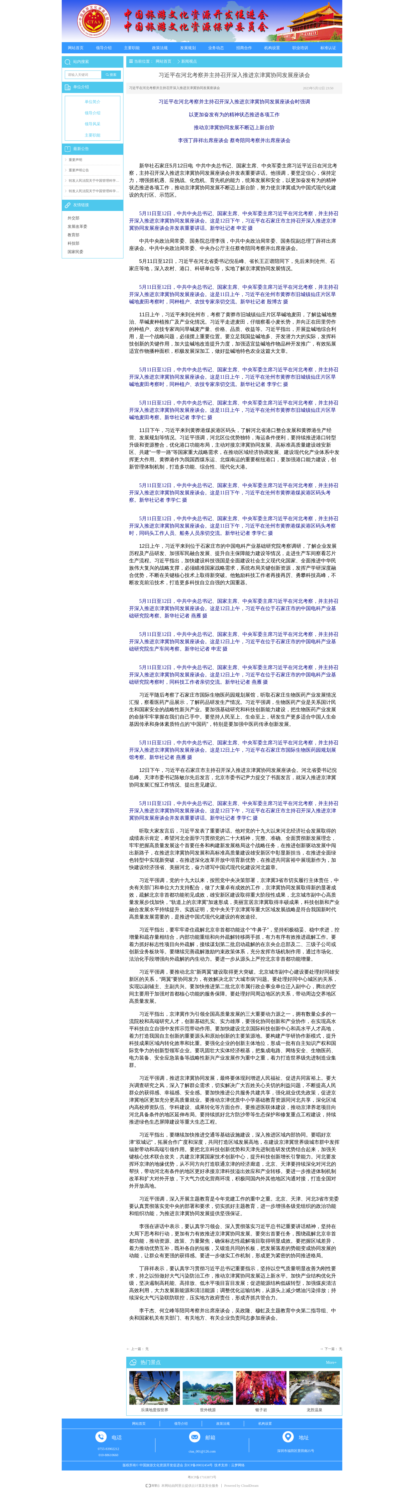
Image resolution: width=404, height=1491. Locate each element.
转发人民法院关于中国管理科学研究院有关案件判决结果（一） (94, 191)
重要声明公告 (79, 170)
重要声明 (75, 160)
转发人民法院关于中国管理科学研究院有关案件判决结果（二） (94, 181)
